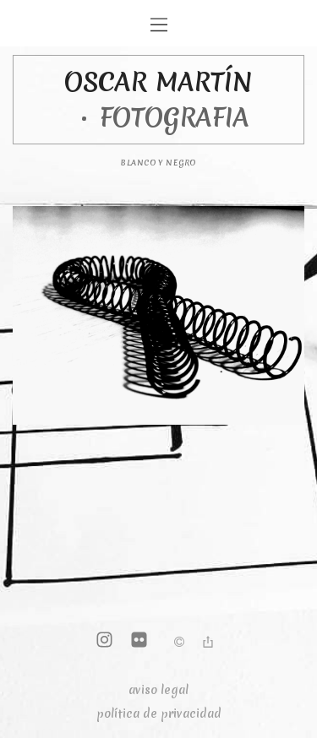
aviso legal (158, 689)
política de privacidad (158, 713)
